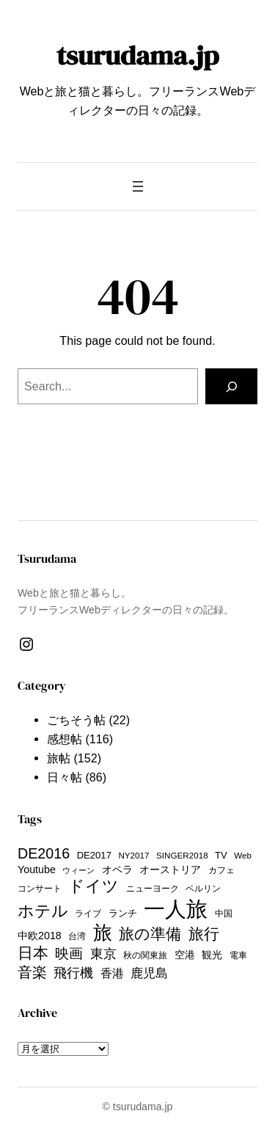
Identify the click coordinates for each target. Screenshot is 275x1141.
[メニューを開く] (138, 186)
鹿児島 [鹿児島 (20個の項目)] (149, 973)
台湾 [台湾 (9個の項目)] (77, 936)
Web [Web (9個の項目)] (243, 855)
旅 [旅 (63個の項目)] (102, 932)
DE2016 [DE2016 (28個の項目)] (44, 853)
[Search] (231, 386)
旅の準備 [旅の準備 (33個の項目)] (150, 933)
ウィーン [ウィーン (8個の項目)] (78, 870)
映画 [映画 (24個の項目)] (69, 953)
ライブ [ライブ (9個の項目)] (88, 913)
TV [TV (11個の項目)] (221, 855)
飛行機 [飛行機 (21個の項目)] (73, 973)
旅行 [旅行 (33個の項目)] (203, 933)
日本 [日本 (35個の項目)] (33, 953)
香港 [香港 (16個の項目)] (112, 973)
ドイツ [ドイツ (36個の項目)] (93, 886)
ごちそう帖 (76, 719)
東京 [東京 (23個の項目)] (103, 953)
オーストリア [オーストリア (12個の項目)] (170, 869)
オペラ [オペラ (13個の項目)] (117, 869)
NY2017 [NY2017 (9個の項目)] (133, 855)
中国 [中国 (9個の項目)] (223, 913)
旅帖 (58, 758)
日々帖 (64, 777)
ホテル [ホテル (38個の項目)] (43, 911)
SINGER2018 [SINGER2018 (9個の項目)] (182, 855)
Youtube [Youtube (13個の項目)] (37, 869)
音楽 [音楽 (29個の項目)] (32, 972)
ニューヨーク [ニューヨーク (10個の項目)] (152, 888)
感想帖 (64, 739)
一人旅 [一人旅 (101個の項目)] (176, 909)
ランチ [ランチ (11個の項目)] (123, 913)
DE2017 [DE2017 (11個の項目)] (94, 855)
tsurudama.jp (137, 55)
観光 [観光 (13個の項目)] (212, 954)
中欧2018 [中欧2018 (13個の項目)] (40, 935)
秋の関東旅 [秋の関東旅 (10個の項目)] (145, 955)
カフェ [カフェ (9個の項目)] (221, 870)
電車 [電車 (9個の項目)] (238, 955)
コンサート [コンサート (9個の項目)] (40, 888)
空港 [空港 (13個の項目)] (185, 954)
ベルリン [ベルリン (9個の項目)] (203, 888)
